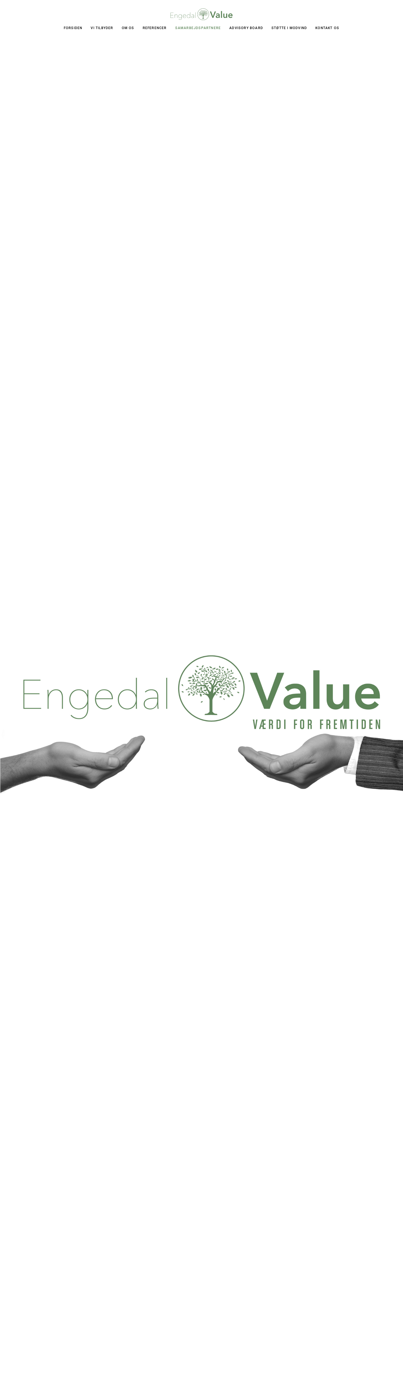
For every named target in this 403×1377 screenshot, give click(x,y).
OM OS (128, 28)
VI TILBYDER (102, 28)
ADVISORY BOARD (246, 28)
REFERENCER (155, 28)
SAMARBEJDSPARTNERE (198, 28)
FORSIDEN (73, 28)
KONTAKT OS (327, 28)
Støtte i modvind (289, 28)
